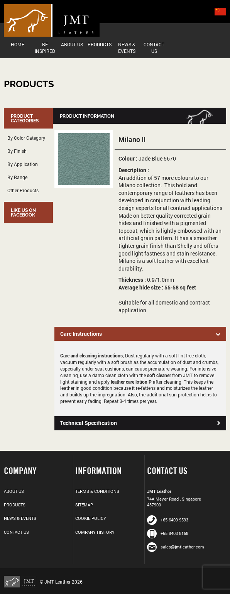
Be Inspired (45, 47)
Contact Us (154, 47)
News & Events (126, 47)
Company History (95, 532)
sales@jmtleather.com (175, 547)
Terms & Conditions (97, 491)
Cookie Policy (90, 518)
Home (17, 44)
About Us (72, 44)
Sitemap (84, 505)
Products (100, 44)
